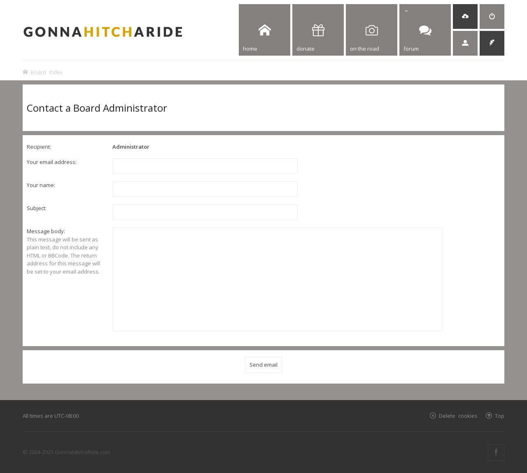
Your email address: (52, 162)
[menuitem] (465, 16)
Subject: (37, 208)
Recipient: (39, 146)
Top (499, 415)
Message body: (46, 231)
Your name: (41, 185)
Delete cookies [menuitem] (458, 415)
